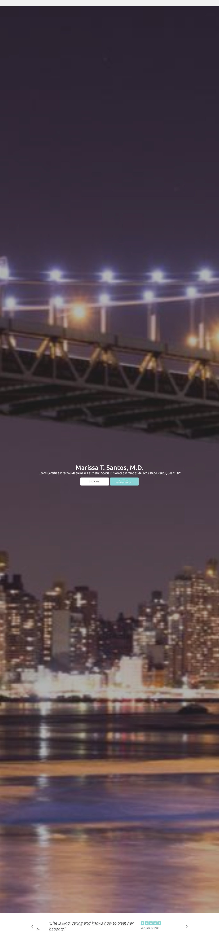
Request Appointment (124, 481)
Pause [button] (38, 929)
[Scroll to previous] (33, 927)
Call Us (95, 481)
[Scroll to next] (185, 927)
